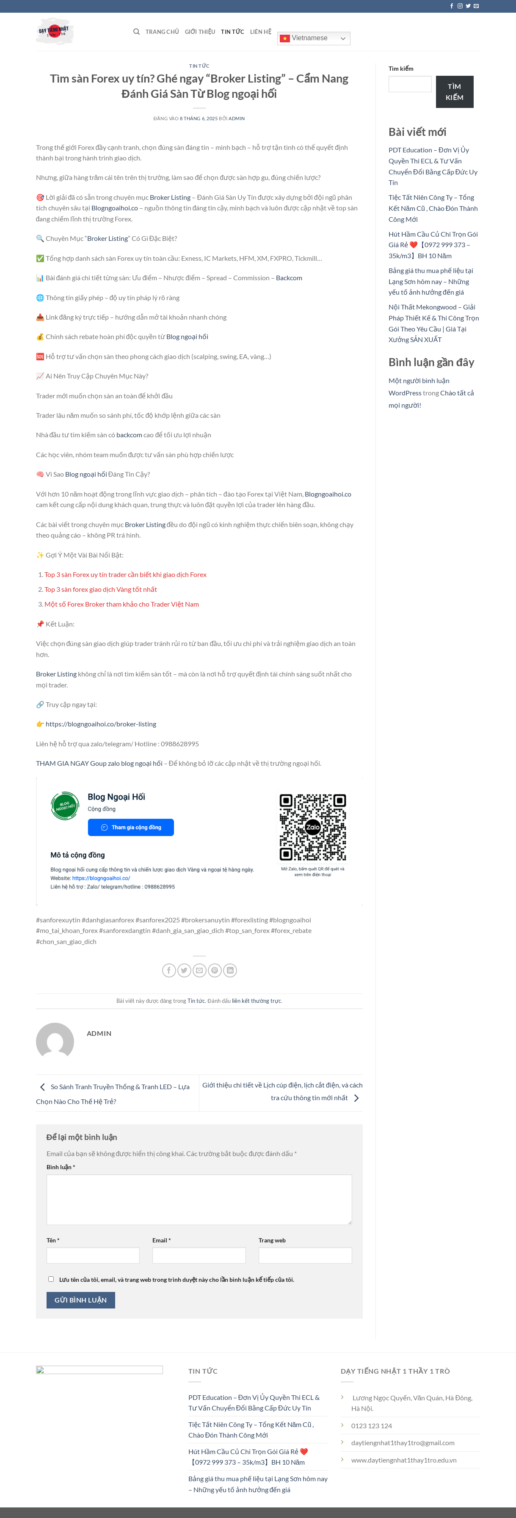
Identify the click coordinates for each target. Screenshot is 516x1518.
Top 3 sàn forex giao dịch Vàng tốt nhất (100, 589)
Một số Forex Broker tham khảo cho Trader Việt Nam (121, 604)
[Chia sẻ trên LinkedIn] (230, 970)
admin (237, 118)
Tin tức (232, 31)
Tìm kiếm (401, 68)
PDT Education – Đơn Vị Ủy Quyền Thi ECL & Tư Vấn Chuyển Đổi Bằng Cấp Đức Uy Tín (254, 1402)
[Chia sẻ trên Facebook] (169, 970)
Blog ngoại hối (187, 336)
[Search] (136, 32)
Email (161, 1240)
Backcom (289, 277)
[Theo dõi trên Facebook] (451, 6)
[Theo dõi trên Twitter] (468, 6)
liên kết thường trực (256, 1000)
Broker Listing (170, 197)
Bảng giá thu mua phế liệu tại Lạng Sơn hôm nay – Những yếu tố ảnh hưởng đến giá (431, 281)
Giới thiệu (200, 31)
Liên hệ (260, 31)
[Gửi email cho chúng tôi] (476, 6)
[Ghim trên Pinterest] (215, 970)
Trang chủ (162, 31)
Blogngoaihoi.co (114, 208)
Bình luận (61, 1166)
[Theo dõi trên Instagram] (460, 6)
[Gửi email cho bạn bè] (200, 970)
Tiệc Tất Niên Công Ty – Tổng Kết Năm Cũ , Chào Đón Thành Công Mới (433, 208)
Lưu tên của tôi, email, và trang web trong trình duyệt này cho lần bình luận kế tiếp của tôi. (176, 1279)
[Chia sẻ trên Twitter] (184, 970)
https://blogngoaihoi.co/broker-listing (101, 724)
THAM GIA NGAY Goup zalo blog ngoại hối (99, 763)
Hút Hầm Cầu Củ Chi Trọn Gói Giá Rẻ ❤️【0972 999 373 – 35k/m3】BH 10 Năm (433, 244)
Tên (53, 1240)
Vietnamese (304, 38)
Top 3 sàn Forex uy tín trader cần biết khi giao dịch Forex (125, 574)
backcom (129, 435)
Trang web (272, 1240)
